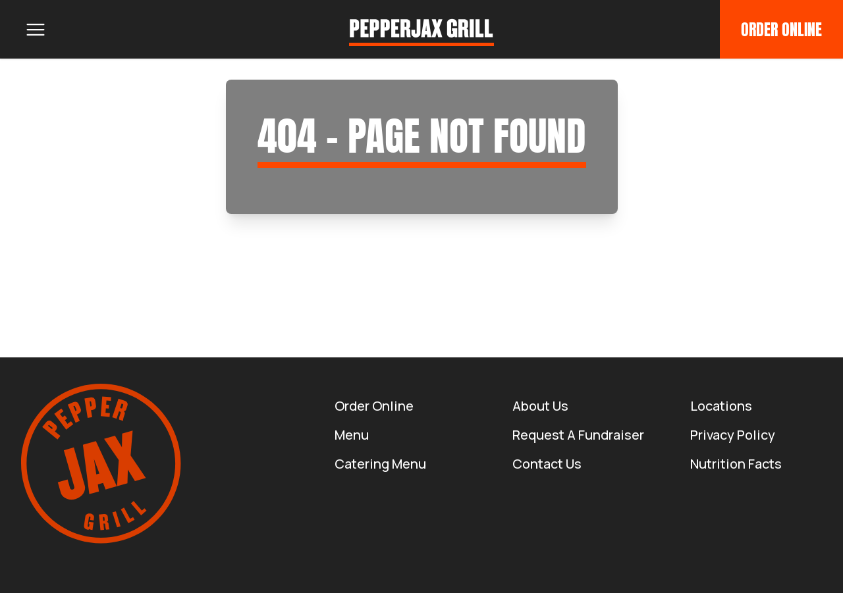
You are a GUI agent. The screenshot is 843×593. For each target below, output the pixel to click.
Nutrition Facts (736, 464)
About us (540, 406)
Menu (352, 435)
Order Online (781, 29)
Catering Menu (380, 464)
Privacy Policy (732, 435)
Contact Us (547, 464)
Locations (721, 406)
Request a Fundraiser (578, 435)
